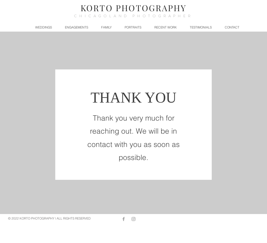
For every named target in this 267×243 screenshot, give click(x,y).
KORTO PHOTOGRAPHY (133, 7)
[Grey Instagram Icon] (133, 219)
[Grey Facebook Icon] (123, 219)
